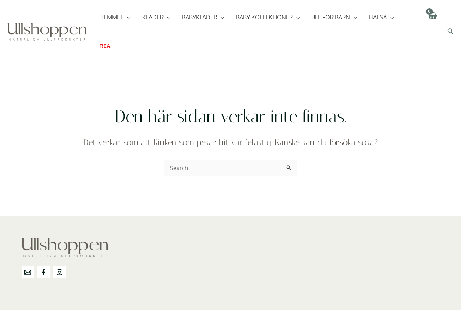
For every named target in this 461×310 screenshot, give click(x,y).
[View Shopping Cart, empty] (432, 32)
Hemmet (115, 17)
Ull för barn (334, 17)
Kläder (156, 17)
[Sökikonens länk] (450, 31)
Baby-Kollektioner (268, 17)
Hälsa (381, 17)
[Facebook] (43, 272)
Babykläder (203, 17)
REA (105, 46)
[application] (127, 17)
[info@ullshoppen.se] (28, 272)
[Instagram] (59, 272)
